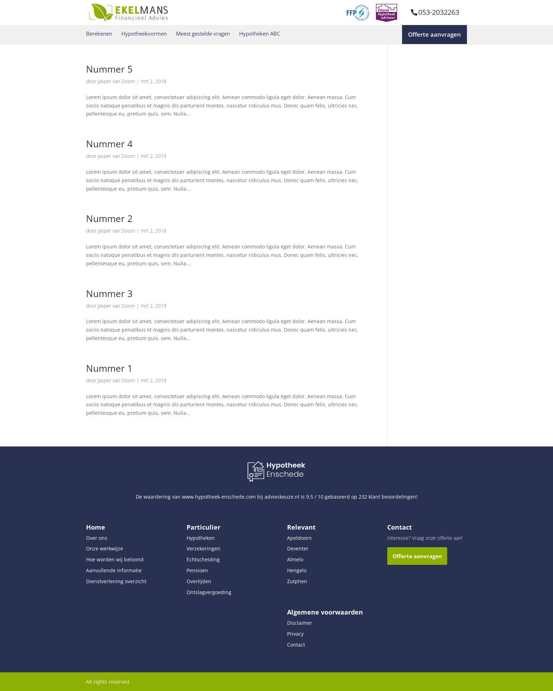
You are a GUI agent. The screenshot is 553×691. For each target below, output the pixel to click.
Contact (296, 644)
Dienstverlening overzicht (116, 581)
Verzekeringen (203, 548)
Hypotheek (285, 465)
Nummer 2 (109, 218)
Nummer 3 (109, 293)
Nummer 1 (109, 368)
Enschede (285, 474)
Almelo (295, 559)
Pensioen (197, 570)
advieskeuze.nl (282, 496)
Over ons (96, 538)
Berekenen (99, 33)
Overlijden (199, 581)
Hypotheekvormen (144, 33)
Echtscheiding (203, 559)
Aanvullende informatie (114, 570)
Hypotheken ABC (259, 33)
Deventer (298, 548)
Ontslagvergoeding (209, 592)
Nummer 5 (109, 69)
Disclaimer (299, 622)
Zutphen (297, 581)
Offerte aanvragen (434, 34)
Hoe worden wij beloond (115, 559)
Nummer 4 (109, 143)
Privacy (295, 633)
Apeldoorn (299, 538)
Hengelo (296, 570)
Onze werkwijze (104, 548)
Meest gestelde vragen (203, 33)
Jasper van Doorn (116, 81)
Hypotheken (201, 538)
